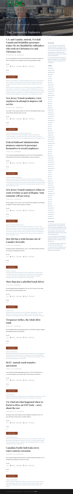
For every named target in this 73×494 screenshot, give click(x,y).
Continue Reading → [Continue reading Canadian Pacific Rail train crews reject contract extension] (12, 476)
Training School (9, 443)
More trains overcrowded (11, 231)
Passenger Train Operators (36, 82)
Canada (25, 272)
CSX (23, 312)
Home (7, 17)
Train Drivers (41, 442)
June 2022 (50, 101)
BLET (15, 396)
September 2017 (51, 218)
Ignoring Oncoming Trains (11, 356)
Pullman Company (38, 92)
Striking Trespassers (15, 358)
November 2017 (51, 214)
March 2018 (50, 205)
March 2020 (50, 155)
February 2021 (51, 132)
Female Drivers (9, 440)
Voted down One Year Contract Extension (30, 484)
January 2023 (50, 87)
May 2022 (50, 103)
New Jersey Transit (27, 133)
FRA (20, 180)
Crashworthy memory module (28, 179)
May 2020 (50, 151)
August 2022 (50, 97)
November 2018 (51, 189)
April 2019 (50, 178)
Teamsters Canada (35, 483)
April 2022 (50, 105)
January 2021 (50, 135)
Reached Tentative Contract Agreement (26, 397)
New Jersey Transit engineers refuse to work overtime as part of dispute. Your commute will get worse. (25, 192)
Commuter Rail (21, 80)
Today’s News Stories (15, 17)
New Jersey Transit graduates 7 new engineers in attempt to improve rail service (24, 101)
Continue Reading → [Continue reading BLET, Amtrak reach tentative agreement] (12, 390)
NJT (41, 136)
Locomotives (11, 82)
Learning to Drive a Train (25, 440)
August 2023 (50, 74)
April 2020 (50, 153)
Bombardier (20, 272)
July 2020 (50, 147)
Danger (27, 355)
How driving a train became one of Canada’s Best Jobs (23, 240)
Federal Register (15, 180)
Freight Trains (21, 274)
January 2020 (50, 160)
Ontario (28, 276)
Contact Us (38, 17)
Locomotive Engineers (24, 90)
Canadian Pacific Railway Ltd (21, 481)
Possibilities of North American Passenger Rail (18, 24)
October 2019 (50, 166)
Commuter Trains (16, 89)
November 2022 (51, 91)
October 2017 (50, 216)
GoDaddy (35, 491)
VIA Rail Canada (30, 277)
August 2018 (50, 195)
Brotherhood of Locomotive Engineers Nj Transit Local (22, 226)
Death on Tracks (32, 355)
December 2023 (51, 70)
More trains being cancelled (37, 229)
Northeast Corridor (18, 184)
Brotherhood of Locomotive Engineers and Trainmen (28, 396)
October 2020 (50, 141)
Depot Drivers (22, 438)
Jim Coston (16, 90)
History (33, 80)
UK (23, 443)
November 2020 (51, 139)
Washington (41, 315)
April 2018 (50, 203)
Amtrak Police (17, 87)
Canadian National (31, 272)
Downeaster (28, 89)
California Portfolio (47, 17)
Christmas (10, 89)
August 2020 (50, 145)
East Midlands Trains (40, 438)
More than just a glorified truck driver (25, 281)
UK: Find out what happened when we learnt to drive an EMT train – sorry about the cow (24, 404)
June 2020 (50, 149)
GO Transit (27, 274)
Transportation (25, 94)
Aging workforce (14, 272)
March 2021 (50, 130)
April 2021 (50, 128)
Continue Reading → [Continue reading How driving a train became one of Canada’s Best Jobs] (12, 267)
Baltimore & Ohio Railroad (30, 87)
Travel (29, 94)
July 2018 (50, 197)
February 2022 (51, 109)
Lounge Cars (32, 90)
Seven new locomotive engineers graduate (23, 138)
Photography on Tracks (40, 356)
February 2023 (51, 84)
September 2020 (51, 143)
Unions (20, 484)
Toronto (15, 277)
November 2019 (51, 164)
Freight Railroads (28, 80)
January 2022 (50, 112)
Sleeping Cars (18, 94)
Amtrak (11, 80)
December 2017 (51, 212)
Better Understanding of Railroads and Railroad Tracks (25, 353)
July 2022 (50, 99)
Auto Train (23, 87)
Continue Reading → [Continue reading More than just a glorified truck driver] (12, 306)
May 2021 (50, 126)
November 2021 (51, 116)
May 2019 (50, 176)
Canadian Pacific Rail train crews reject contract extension (22, 449)
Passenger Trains (20, 84)
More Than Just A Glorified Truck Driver (25, 314)
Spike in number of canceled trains (36, 233)
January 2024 (50, 68)
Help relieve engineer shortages (25, 134)
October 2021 (50, 118)
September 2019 (51, 168)
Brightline (16, 80)
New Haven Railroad (39, 90)
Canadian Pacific (38, 272)
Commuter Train (9, 274)
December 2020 (51, 137)
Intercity (12, 90)
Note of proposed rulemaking (29, 184)
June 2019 (50, 174)
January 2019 (50, 185)
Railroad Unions (35, 84)
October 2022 (50, 93)
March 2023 (50, 82)
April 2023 (50, 80)
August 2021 (50, 122)
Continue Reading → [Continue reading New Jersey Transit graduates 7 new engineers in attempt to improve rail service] (12, 129)
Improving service (36, 134)
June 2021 (50, 124)
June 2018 (50, 199)
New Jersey (24, 136)
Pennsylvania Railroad (29, 92)
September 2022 (51, 95)
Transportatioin (12, 185)
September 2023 (51, 72)
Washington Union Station (36, 94)
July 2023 (50, 76)
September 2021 (51, 120)
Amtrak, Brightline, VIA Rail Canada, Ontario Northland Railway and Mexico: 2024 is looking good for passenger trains (57, 54)
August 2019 (50, 170)
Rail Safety (13, 94)
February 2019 (51, 183)
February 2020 (51, 157)
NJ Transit (38, 136)
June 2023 (50, 78)
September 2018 (51, 193)
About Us (25, 17)
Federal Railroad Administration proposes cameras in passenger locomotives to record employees (22, 145)
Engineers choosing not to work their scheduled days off (18, 228)
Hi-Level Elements (59, 17)
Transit (33, 138)
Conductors (23, 89)
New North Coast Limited (37, 24)
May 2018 (50, 201)
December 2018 (51, 187)
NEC (36, 180)
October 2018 (50, 191)
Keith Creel (18, 483)
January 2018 (50, 210)
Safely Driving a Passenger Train (25, 315)
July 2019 (50, 172)
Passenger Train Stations (11, 84)
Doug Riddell (27, 312)
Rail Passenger (20, 233)
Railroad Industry (27, 84)
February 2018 (51, 208)
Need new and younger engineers (19, 276)
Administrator (21, 55)
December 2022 (51, 89)
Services (31, 17)
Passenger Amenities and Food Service (22, 82)
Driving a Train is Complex (30, 438)
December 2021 (51, 114)
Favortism (19, 229)
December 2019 (51, 162)
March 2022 (50, 107)
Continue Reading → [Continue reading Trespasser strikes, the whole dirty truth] (12, 348)
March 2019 (50, 180)
